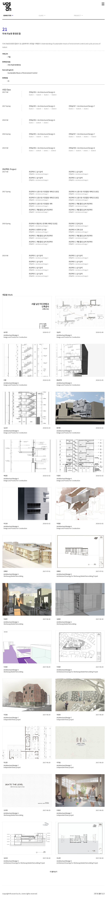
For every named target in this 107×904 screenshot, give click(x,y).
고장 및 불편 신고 (99, 893)
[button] (31, 94)
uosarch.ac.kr (15, 893)
